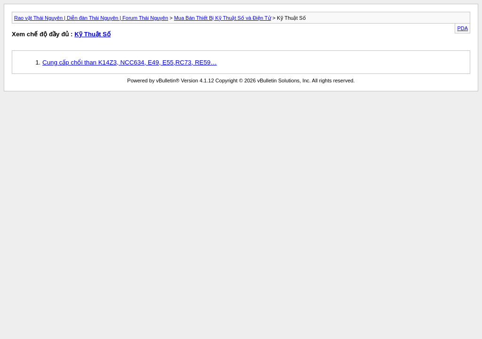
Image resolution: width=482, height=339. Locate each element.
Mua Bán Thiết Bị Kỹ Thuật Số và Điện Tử (222, 18)
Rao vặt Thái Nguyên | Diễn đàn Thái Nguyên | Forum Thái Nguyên (91, 18)
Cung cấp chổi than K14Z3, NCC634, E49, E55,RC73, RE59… (129, 62)
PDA (462, 28)
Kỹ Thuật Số (92, 34)
